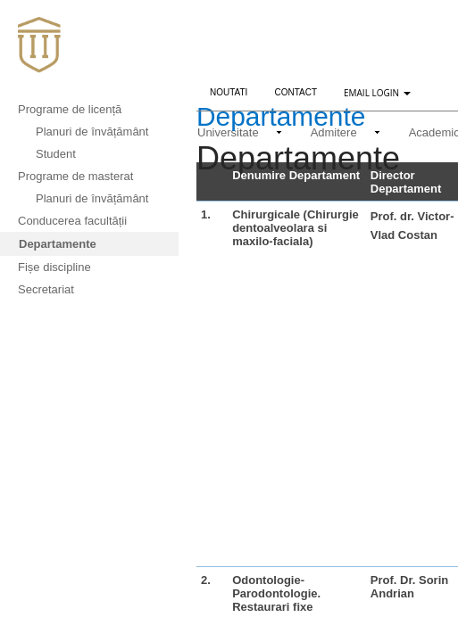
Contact (295, 92)
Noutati (235, 90)
